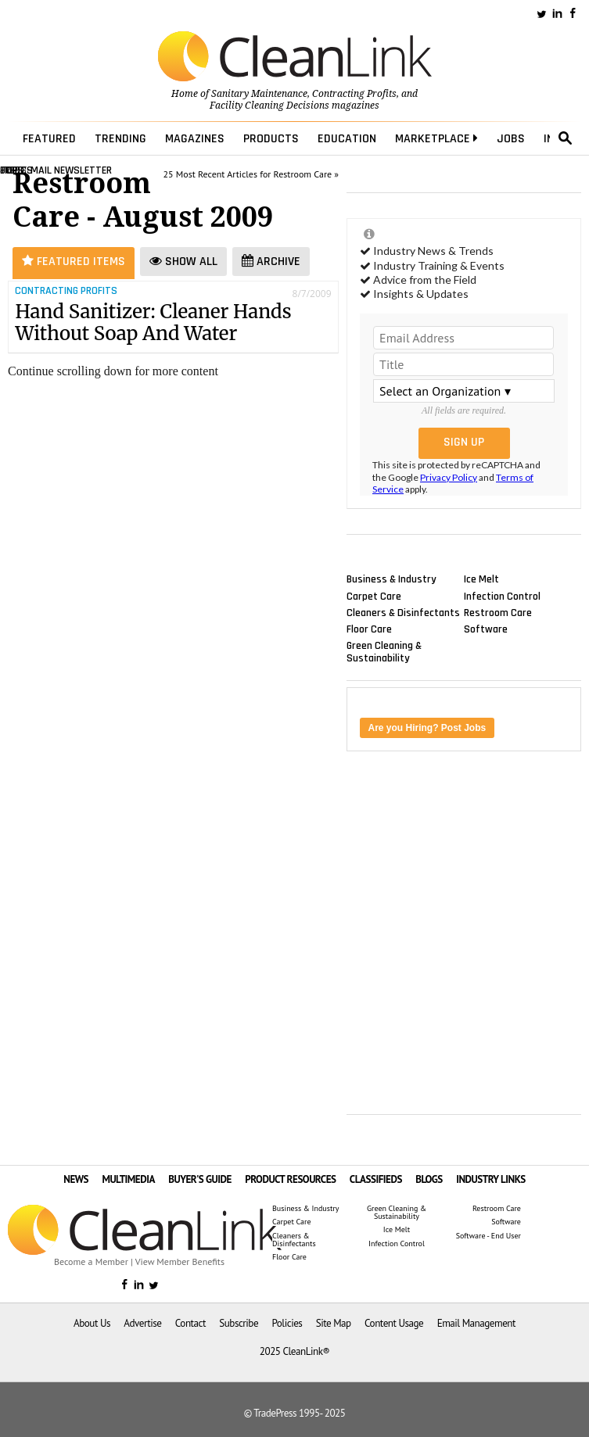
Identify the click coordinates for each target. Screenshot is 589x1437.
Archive (271, 261)
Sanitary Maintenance (259, 93)
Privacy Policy (448, 477)
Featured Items (73, 261)
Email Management (476, 1323)
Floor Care (369, 629)
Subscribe (238, 1323)
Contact (190, 1323)
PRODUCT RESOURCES (290, 1179)
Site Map (333, 1323)
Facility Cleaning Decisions (269, 105)
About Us (92, 1323)
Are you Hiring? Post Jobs (427, 727)
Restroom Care (498, 612)
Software (486, 629)
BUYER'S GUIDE (200, 1179)
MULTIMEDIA (128, 1179)
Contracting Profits (354, 93)
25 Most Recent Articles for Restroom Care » (251, 174)
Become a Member (91, 1261)
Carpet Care (374, 596)
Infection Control (502, 596)
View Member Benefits (179, 1261)
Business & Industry (391, 579)
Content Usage (394, 1323)
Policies (286, 1323)
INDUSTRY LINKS (491, 1179)
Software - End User (488, 1236)
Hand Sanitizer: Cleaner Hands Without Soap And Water (153, 322)
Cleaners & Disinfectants (403, 612)
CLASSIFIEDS (376, 1179)
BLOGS (429, 1179)
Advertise (142, 1323)
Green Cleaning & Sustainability (384, 652)
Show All (183, 261)
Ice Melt (481, 579)
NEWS (75, 1179)
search (565, 138)
